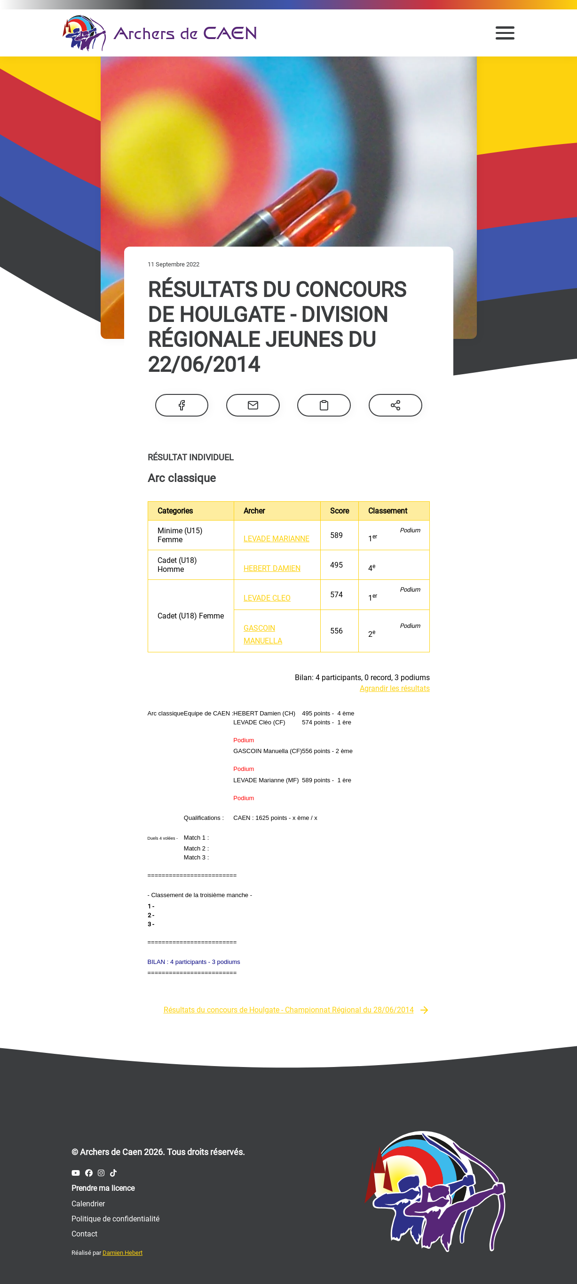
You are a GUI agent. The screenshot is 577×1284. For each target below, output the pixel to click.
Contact (84, 1233)
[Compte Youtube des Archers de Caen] (75, 1173)
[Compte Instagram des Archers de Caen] (101, 1173)
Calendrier (88, 1203)
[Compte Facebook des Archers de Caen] (89, 1173)
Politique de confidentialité (115, 1218)
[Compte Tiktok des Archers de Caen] (113, 1173)
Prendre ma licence (102, 1188)
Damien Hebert (122, 1252)
